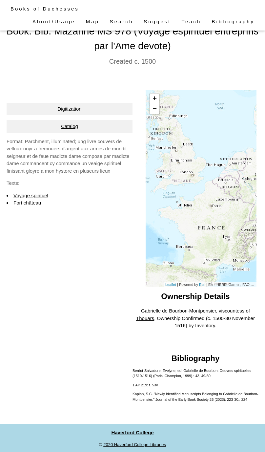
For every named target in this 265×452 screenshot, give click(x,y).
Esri (202, 285)
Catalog (69, 126)
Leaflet (170, 285)
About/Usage (53, 21)
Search (121, 21)
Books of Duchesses (44, 8)
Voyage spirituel (30, 195)
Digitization (69, 109)
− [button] (155, 109)
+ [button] (155, 99)
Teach (191, 21)
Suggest (157, 21)
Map (92, 21)
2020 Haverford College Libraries (134, 444)
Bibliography (233, 21)
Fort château (27, 202)
